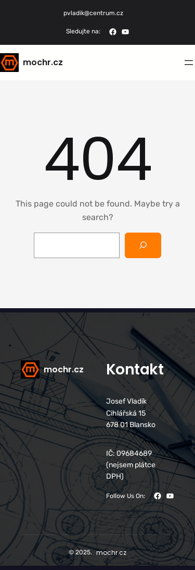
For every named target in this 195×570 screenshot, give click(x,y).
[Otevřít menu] (189, 62)
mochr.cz (43, 62)
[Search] (143, 245)
